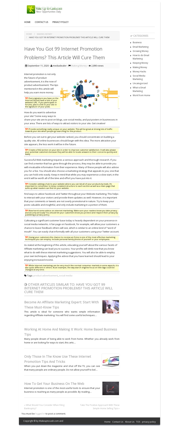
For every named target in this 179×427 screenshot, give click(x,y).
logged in (40, 413)
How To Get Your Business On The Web (54, 383)
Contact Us (41, 22)
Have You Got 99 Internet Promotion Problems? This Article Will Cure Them (69, 37)
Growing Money (140, 51)
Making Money (44, 34)
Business (137, 42)
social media (65, 275)
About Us (129, 421)
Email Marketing (140, 46)
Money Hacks (139, 71)
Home (27, 22)
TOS (138, 421)
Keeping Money (140, 62)
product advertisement (45, 275)
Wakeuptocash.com (49, 420)
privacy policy (60, 22)
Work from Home (141, 95)
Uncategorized (140, 83)
